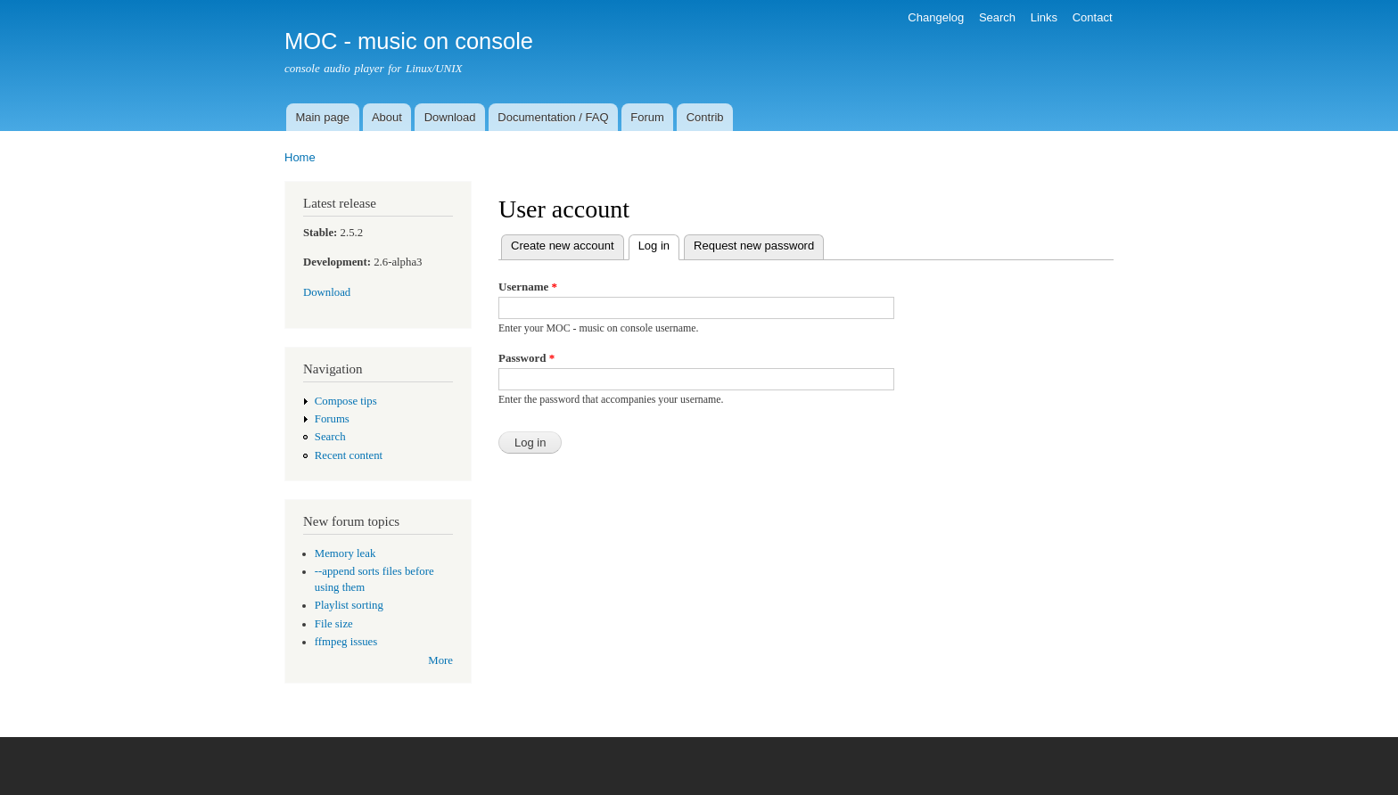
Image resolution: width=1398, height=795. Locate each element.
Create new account (562, 245)
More (440, 660)
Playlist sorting (349, 605)
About (387, 117)
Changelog (936, 17)
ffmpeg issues (346, 641)
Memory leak (345, 553)
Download (450, 117)
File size (334, 624)
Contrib (705, 117)
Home (300, 157)
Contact (1093, 17)
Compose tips (346, 401)
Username (527, 286)
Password (526, 358)
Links (1044, 17)
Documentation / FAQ (553, 117)
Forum (647, 117)
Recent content (348, 455)
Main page (322, 117)
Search (997, 17)
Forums (332, 419)
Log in (658, 243)
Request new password (754, 245)
